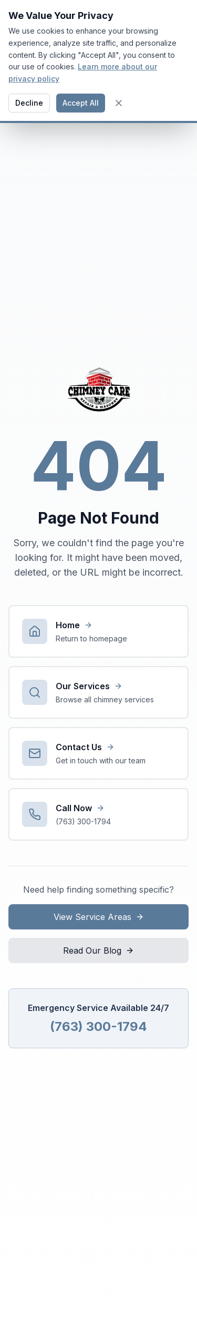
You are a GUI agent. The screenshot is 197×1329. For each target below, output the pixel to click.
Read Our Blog (98, 950)
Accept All (81, 102)
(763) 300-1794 (98, 1026)
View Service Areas (99, 917)
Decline (29, 102)
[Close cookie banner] (118, 103)
